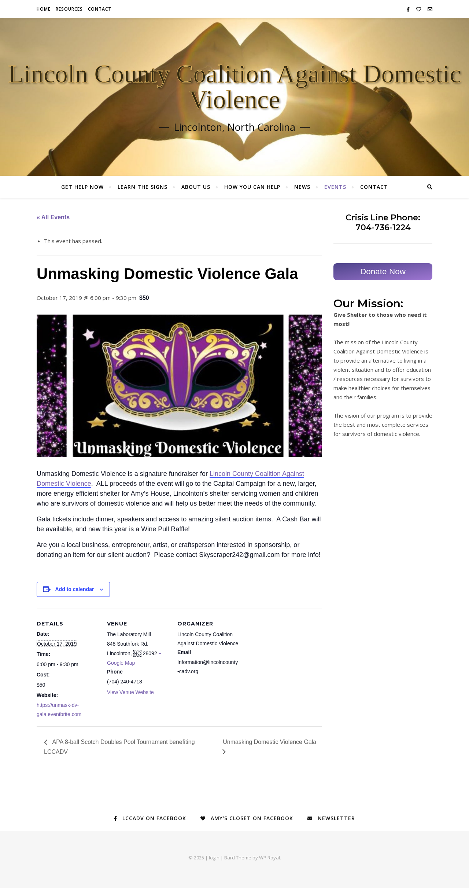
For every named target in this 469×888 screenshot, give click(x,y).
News (302, 186)
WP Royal (269, 857)
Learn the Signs (142, 186)
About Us (195, 186)
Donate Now (383, 271)
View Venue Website (130, 692)
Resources (69, 9)
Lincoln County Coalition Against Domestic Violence (234, 87)
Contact (99, 9)
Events (335, 186)
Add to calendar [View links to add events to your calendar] (74, 589)
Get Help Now (82, 186)
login (214, 857)
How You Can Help (252, 186)
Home (44, 9)
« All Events (53, 217)
